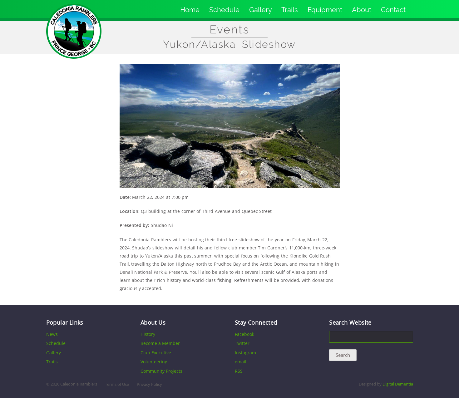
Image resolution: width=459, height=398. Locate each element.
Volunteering (154, 362)
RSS (239, 371)
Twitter (242, 343)
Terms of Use (117, 384)
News (52, 334)
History (148, 334)
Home (190, 10)
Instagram (245, 353)
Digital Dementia (398, 384)
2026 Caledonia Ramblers (74, 384)
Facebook (244, 334)
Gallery (260, 10)
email (240, 362)
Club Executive (156, 353)
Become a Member (160, 343)
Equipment (325, 10)
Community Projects (161, 371)
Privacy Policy (149, 384)
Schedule (224, 10)
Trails (289, 10)
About (361, 10)
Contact (393, 10)
